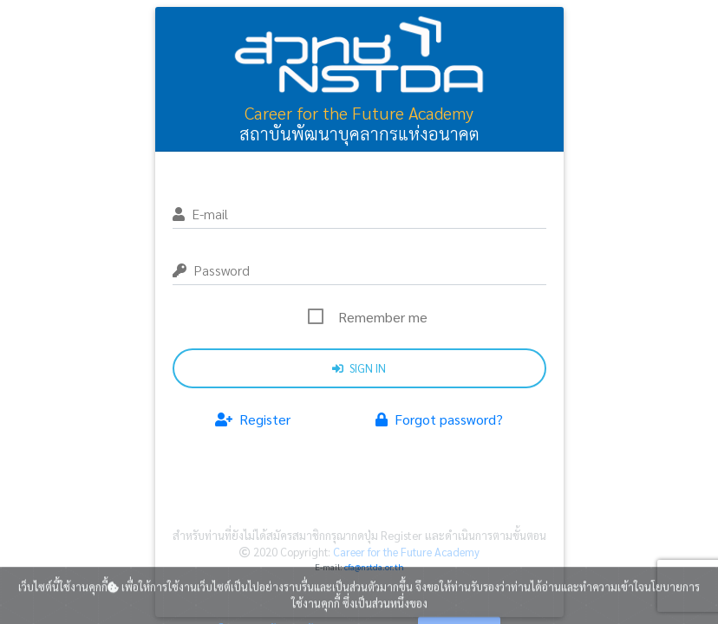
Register (252, 419)
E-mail (200, 214)
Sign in (359, 368)
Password (211, 270)
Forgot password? (439, 419)
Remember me (383, 317)
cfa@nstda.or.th (374, 566)
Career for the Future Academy (405, 551)
